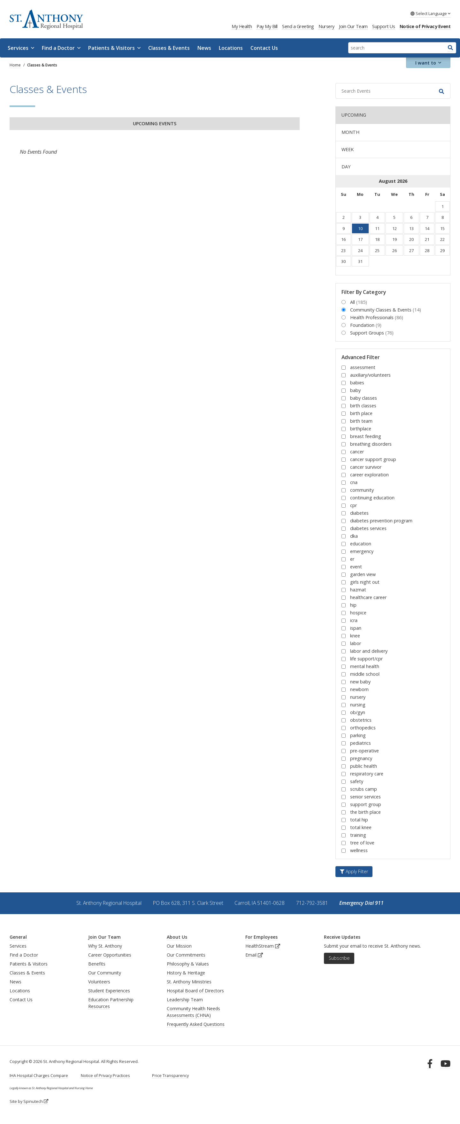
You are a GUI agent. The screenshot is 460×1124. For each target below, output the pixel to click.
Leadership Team (185, 1000)
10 (360, 228)
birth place (361, 413)
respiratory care (366, 774)
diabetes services (368, 528)
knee (355, 636)
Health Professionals (376, 317)
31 (360, 261)
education (360, 544)
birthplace (360, 429)
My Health (242, 26)
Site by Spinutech (29, 1101)
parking (358, 735)
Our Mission (179, 946)
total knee (361, 827)
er (352, 559)
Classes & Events (169, 47)
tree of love (362, 843)
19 (394, 239)
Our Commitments (186, 955)
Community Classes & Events (385, 310)
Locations (231, 47)
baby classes (363, 398)
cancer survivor (365, 467)
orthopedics (363, 728)
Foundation (365, 325)
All (358, 302)
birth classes (363, 406)
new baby (360, 682)
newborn (359, 689)
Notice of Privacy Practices (105, 1075)
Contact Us (264, 47)
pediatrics (360, 743)
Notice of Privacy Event (425, 26)
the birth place (365, 812)
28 (427, 250)
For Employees (261, 937)
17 (360, 239)
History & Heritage (186, 973)
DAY (345, 167)
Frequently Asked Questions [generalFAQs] (196, 1024)
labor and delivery (368, 651)
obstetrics (361, 720)
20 (411, 239)
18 (377, 239)
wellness (359, 850)
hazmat (358, 590)
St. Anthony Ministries (189, 982)
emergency (361, 551)
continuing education (372, 498)
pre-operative (364, 751)
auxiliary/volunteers (370, 375)
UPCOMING (353, 115)
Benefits (96, 964)
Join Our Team (353, 26)
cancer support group (373, 459)
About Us (177, 937)
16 (343, 239)
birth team (361, 421)
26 (394, 250)
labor (355, 643)
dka (354, 536)
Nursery (326, 26)
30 (343, 261)
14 (427, 228)
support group (365, 804)
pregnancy (361, 758)
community (362, 490)
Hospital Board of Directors (195, 991)
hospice (358, 613)
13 (411, 228)
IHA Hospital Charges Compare (39, 1075)
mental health (364, 666)
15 (442, 228)
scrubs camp (363, 789)
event (356, 567)
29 (442, 250)
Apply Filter (354, 871)
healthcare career (368, 597)
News (204, 47)
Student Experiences (109, 991)
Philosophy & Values (188, 964)
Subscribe (339, 958)
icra (353, 620)
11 (377, 228)
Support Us (383, 26)
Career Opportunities (109, 955)
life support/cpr (366, 659)
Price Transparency (170, 1075)
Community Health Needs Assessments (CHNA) (193, 1011)
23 (343, 250)
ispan (355, 628)
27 (411, 250)
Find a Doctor (61, 47)
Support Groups (372, 333)
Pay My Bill (267, 26)
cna (353, 482)
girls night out (364, 582)
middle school (364, 674)
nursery (357, 697)
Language (430, 13)
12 (394, 228)
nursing (357, 705)
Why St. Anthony (105, 946)
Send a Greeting (298, 26)
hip (353, 605)
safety (356, 781)
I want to (428, 63)
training (358, 835)
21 (427, 239)
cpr (353, 505)
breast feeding (365, 436)
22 (442, 239)
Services (21, 47)
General (18, 937)
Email (254, 955)
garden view (363, 574)
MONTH (350, 132)
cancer (357, 452)
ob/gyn (357, 712)
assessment (362, 367)
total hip (359, 820)
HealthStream (262, 946)
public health (363, 766)
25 (377, 250)
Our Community (104, 973)
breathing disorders (371, 444)
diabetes (359, 513)
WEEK (347, 149)
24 (360, 250)
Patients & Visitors (114, 47)
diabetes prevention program (381, 521)
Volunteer (98, 982)
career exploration (369, 475)
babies (357, 383)
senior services (365, 797)
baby (355, 390)
